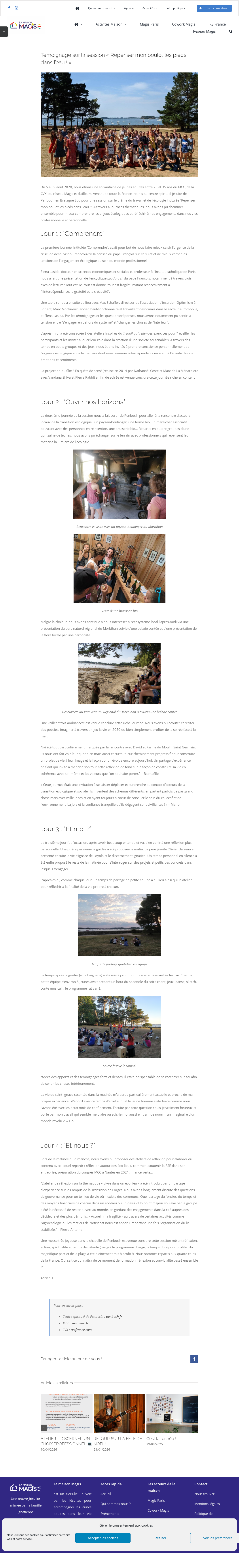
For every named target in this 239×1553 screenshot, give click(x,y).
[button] (230, 31)
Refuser (160, 1538)
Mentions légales (207, 1503)
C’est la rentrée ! (161, 1438)
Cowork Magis (158, 1510)
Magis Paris (156, 1500)
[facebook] (9, 7)
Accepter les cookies (103, 1538)
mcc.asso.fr (80, 1323)
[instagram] (16, 7)
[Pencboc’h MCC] (119, 76)
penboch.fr (114, 1316)
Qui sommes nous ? (116, 1503)
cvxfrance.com (81, 1329)
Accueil (106, 1494)
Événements (110, 1513)
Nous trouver (204, 1494)
